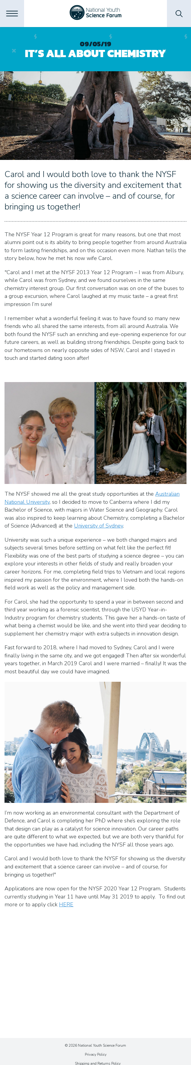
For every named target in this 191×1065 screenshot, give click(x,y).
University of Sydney (98, 525)
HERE (66, 904)
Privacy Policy (95, 1054)
